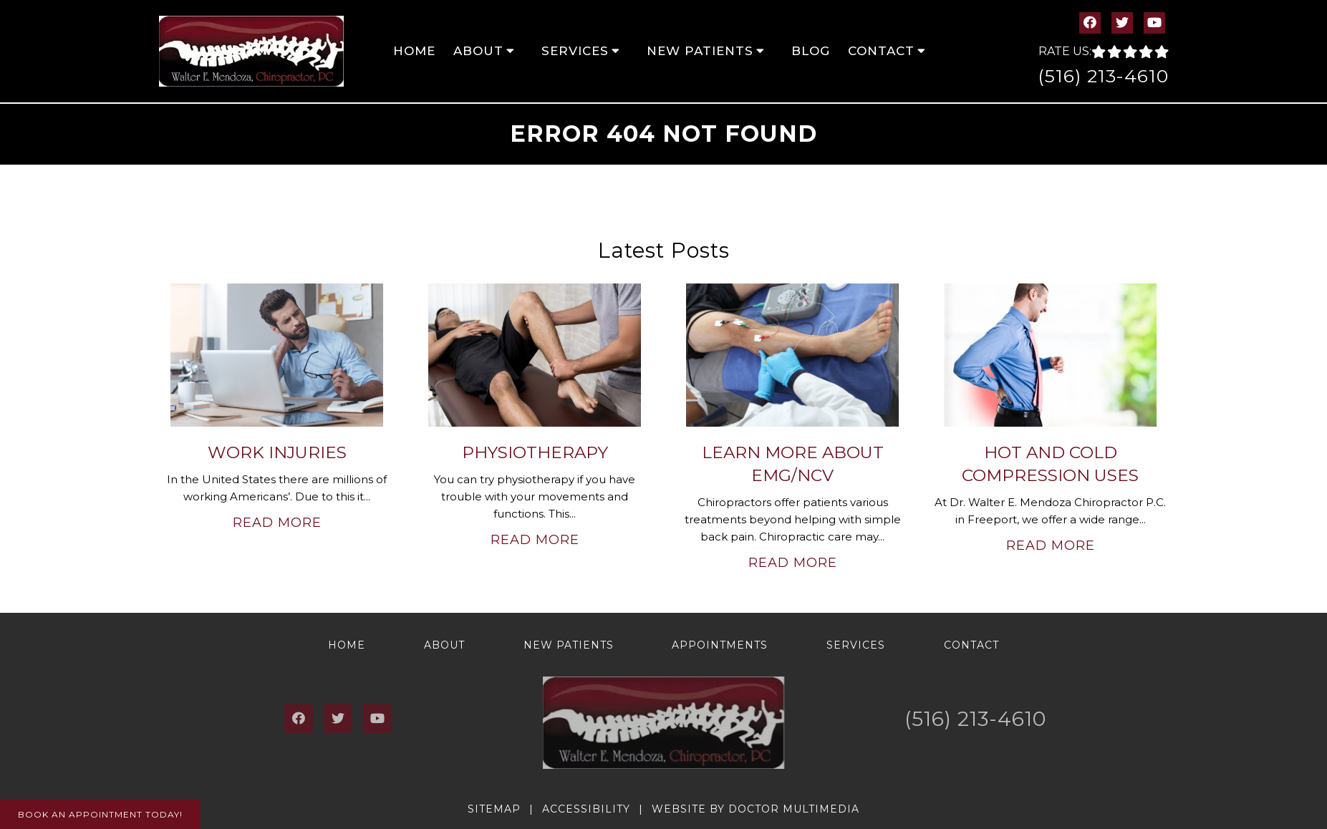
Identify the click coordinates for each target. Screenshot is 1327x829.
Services (575, 51)
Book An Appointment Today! (100, 814)
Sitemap (494, 809)
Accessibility (586, 809)
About (478, 51)
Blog (810, 51)
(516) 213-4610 (1103, 76)
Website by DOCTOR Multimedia (755, 809)
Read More (277, 522)
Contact (881, 51)
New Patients (700, 51)
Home (414, 51)
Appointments (720, 645)
